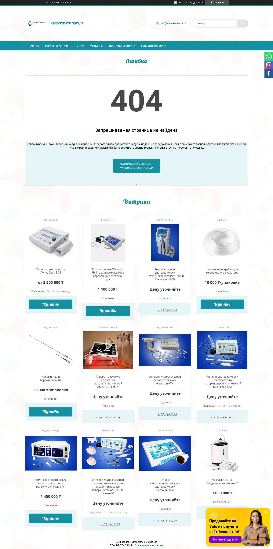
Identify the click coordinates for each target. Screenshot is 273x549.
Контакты (96, 45)
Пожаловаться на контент (149, 545)
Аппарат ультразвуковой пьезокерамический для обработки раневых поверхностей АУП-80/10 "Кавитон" (108, 486)
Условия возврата (153, 45)
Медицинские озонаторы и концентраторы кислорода (136, 165)
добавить (198, 2)
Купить (50, 305)
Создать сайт (52, 2)
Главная (33, 45)
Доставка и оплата (122, 45)
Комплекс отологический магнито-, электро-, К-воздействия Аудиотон (51, 483)
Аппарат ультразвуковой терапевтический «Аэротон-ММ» (165, 380)
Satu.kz (153, 542)
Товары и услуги (56, 45)
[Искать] (242, 23)
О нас (80, 45)
